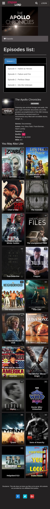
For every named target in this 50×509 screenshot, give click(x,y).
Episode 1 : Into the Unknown (20, 85)
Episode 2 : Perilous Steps (19, 80)
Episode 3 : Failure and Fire (19, 74)
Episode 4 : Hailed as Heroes (20, 69)
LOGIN (44, 3)
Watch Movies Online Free (15, 3)
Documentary (26, 124)
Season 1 (10, 61)
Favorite (8, 39)
